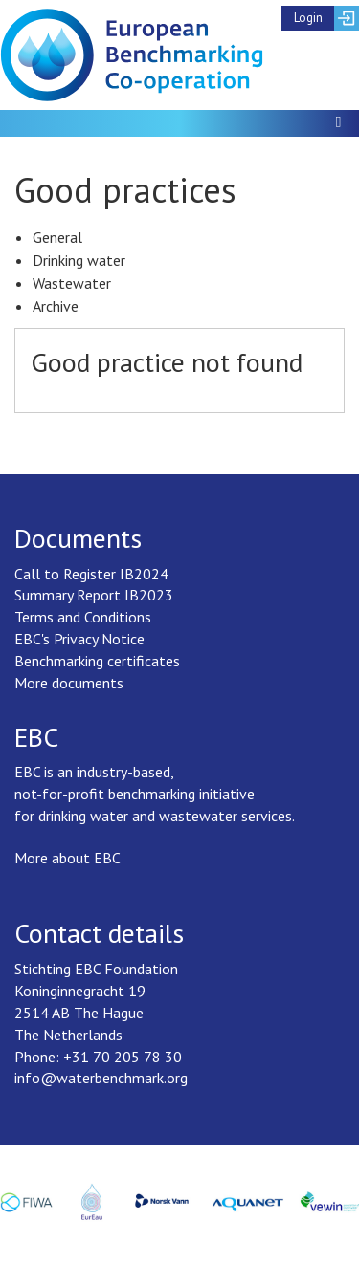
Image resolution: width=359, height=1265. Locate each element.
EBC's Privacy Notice (79, 638)
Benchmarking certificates (97, 660)
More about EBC (67, 857)
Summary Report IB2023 (93, 594)
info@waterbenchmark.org (101, 1077)
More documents (68, 682)
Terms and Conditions (82, 616)
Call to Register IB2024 (91, 573)
